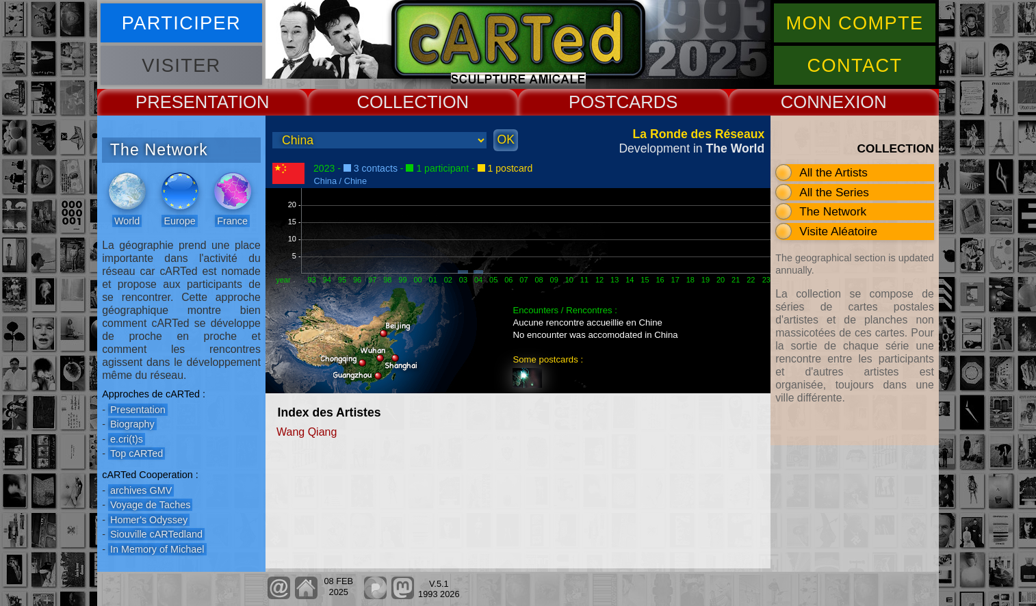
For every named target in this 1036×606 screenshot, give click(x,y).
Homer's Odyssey (148, 519)
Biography (132, 424)
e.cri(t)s (126, 439)
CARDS (647, 101)
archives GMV (141, 490)
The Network (832, 211)
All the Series (834, 192)
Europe (179, 220)
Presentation (138, 409)
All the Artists (833, 172)
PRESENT (176, 101)
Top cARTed (136, 453)
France (232, 220)
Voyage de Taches (150, 504)
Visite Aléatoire (838, 231)
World (127, 220)
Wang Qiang (306, 432)
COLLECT (397, 101)
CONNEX (818, 101)
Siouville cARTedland (156, 534)
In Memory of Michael (157, 549)
